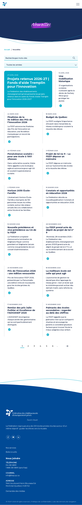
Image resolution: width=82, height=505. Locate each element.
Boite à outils (11, 452)
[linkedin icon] (18, 437)
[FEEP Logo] (5, 4)
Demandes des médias (15, 491)
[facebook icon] (8, 437)
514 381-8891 (11, 465)
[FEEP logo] (22, 415)
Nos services (11, 448)
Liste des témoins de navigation (64, 502)
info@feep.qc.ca (12, 476)
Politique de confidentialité (41, 502)
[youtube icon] (13, 437)
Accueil (7, 50)
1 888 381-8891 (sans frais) (16, 468)
